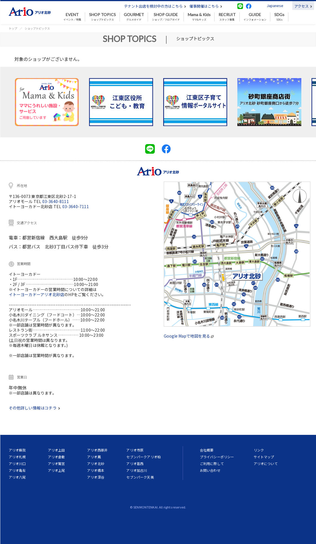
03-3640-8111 (55, 201)
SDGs (279, 16)
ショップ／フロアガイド (166, 16)
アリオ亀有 (17, 470)
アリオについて (266, 463)
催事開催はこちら (205, 6)
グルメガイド (134, 16)
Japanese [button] (275, 5)
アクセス (303, 6)
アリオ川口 (17, 463)
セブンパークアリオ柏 (143, 456)
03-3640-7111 (75, 206)
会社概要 (207, 450)
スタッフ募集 (227, 16)
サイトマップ (264, 456)
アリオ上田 (56, 450)
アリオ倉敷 (56, 456)
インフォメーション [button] (255, 16)
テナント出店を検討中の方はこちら (155, 6)
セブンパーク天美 (140, 477)
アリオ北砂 (95, 463)
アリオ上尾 (56, 470)
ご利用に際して (212, 463)
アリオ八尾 (17, 477)
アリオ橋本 (95, 470)
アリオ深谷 (95, 477)
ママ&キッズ (199, 16)
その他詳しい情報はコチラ (34, 408)
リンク (259, 450)
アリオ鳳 (94, 456)
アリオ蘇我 (17, 450)
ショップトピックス (102, 16)
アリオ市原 (134, 450)
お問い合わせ (210, 470)
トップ (13, 28)
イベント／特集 (72, 16)
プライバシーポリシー (217, 456)
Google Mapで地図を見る (189, 336)
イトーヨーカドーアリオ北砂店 (37, 294)
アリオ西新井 (97, 450)
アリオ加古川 (136, 470)
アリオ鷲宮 (56, 463)
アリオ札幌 (17, 456)
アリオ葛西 (134, 463)
